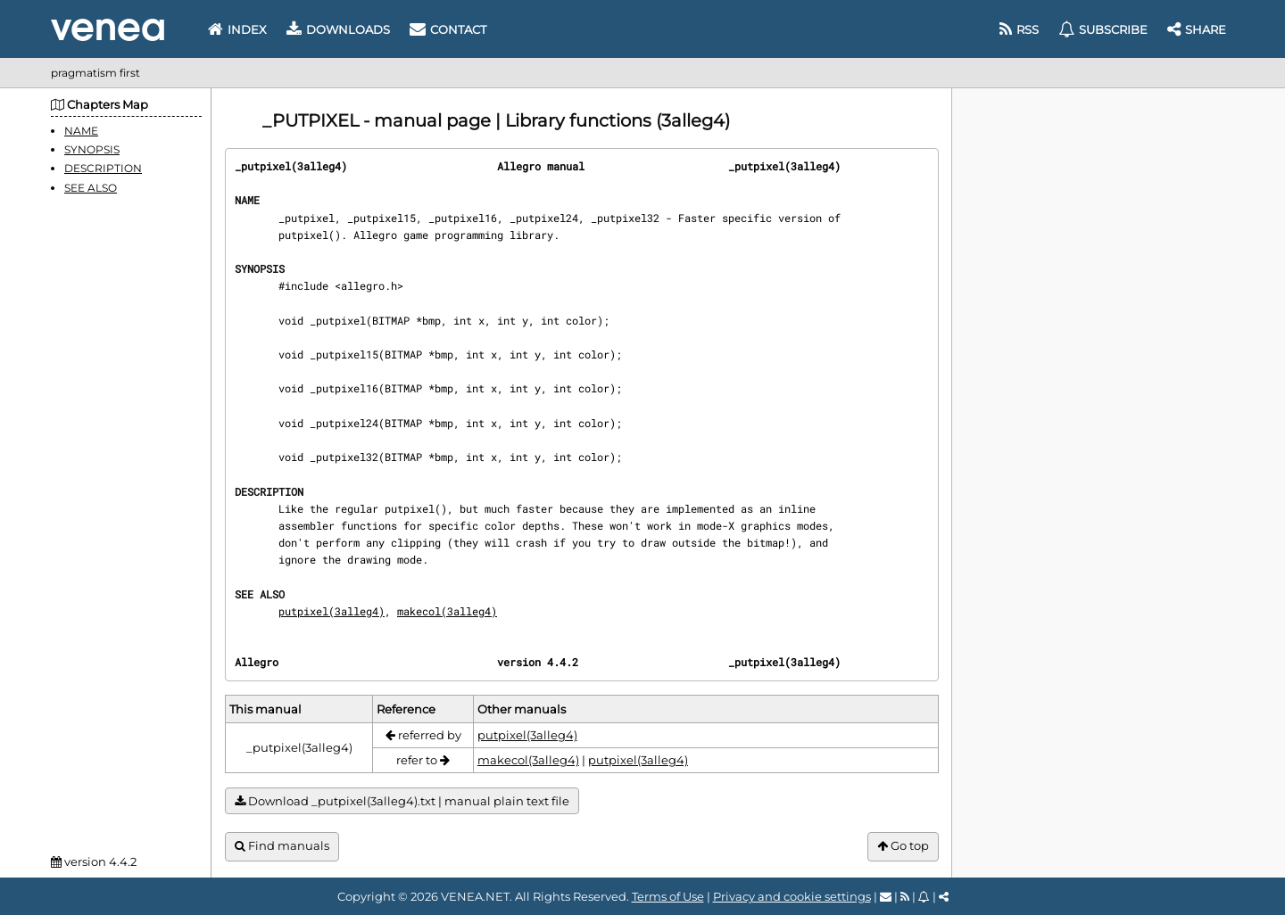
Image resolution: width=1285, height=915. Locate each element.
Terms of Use (668, 896)
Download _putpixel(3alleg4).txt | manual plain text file (402, 801)
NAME (81, 130)
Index (237, 29)
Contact (448, 29)
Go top (903, 846)
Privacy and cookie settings (792, 896)
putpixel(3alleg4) (331, 611)
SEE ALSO (90, 187)
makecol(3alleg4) (447, 611)
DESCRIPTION (103, 168)
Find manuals (282, 846)
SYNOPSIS (92, 149)
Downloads (338, 29)
